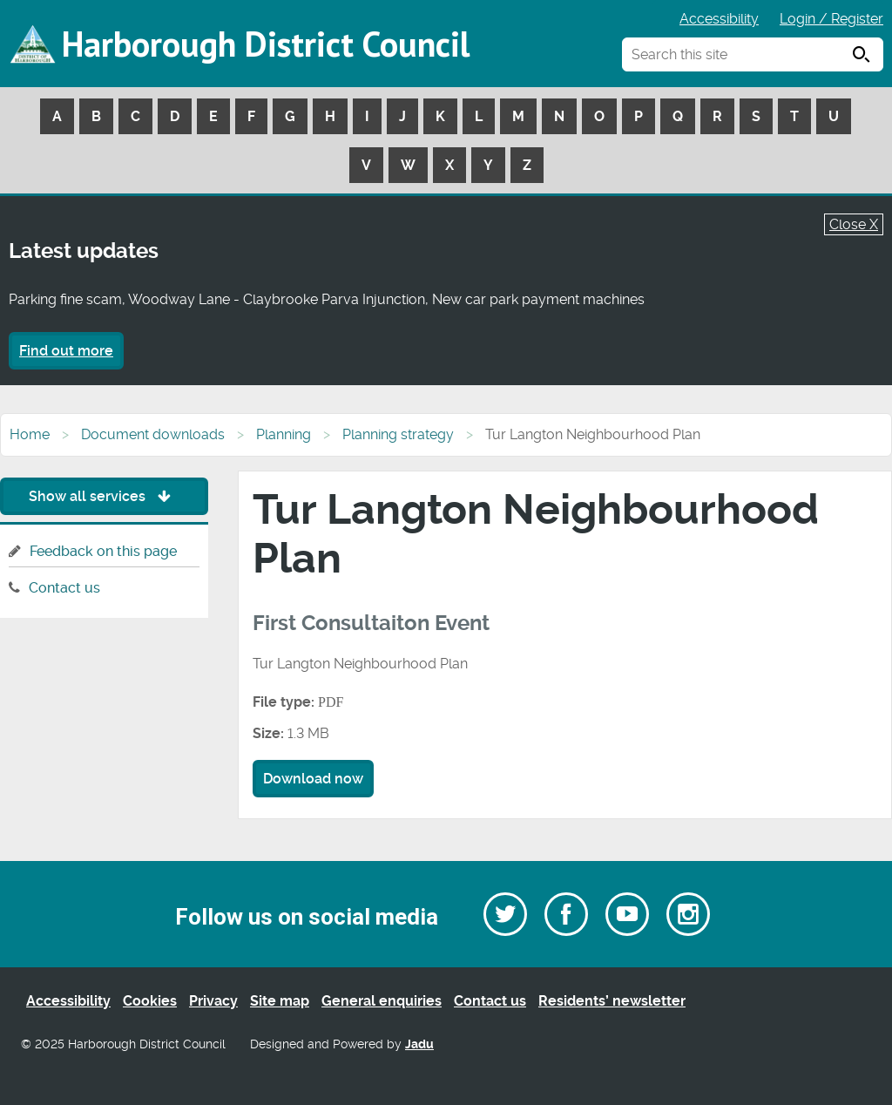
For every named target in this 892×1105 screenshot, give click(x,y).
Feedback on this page (103, 551)
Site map (279, 1001)
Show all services (104, 496)
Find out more (66, 350)
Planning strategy (398, 434)
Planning (283, 434)
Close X (853, 224)
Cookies (150, 1001)
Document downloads (153, 434)
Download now (313, 778)
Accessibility (719, 18)
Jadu (419, 1044)
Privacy (213, 1001)
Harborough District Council (266, 43)
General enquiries (381, 1001)
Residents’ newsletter (612, 1001)
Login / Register (831, 18)
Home (30, 434)
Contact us (64, 588)
